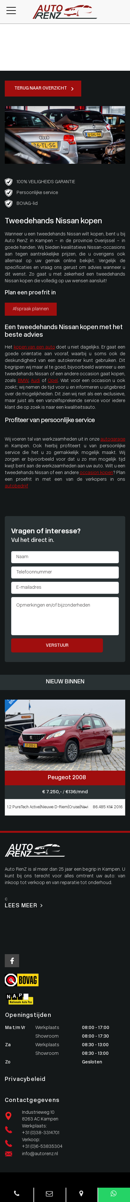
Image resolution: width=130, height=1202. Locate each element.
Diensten (9, 47)
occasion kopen (96, 473)
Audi (35, 380)
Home (6, 27)
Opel (53, 380)
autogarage (112, 439)
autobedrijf (16, 486)
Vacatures (10, 60)
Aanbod (8, 34)
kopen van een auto (34, 347)
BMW (23, 380)
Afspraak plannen (31, 309)
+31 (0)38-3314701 (40, 1133)
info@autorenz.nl (40, 1154)
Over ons (9, 54)
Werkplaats (12, 40)
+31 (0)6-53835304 (42, 1146)
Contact (9, 67)
